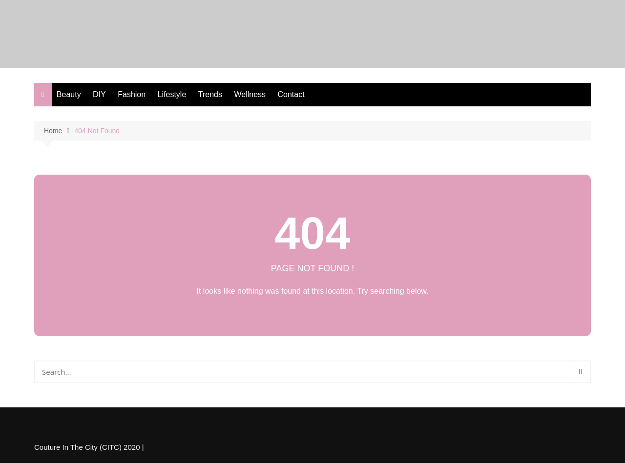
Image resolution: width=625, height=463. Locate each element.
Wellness (250, 94)
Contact (291, 94)
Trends (210, 94)
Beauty (69, 94)
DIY (99, 94)
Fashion (132, 94)
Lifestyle (172, 94)
